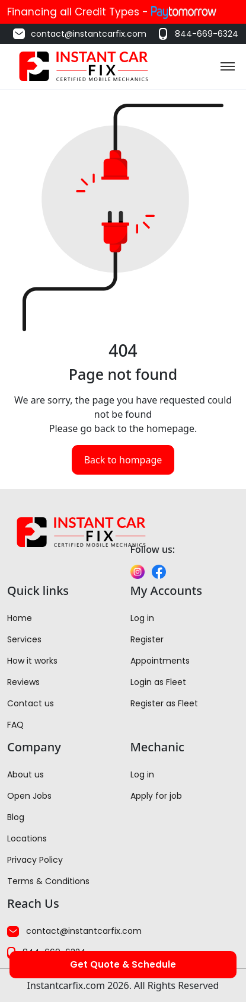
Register (147, 639)
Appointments (160, 661)
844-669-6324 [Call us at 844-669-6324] (197, 34)
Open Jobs (29, 796)
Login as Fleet (158, 682)
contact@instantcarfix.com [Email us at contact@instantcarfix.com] (79, 34)
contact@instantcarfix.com (74, 931)
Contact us (30, 703)
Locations (27, 838)
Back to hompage (123, 459)
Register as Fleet (164, 703)
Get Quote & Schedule (123, 964)
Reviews (23, 682)
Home (19, 618)
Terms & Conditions (48, 881)
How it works (32, 661)
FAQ (15, 725)
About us (25, 774)
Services (24, 639)
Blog (15, 817)
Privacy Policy (35, 860)
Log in (142, 618)
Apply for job (156, 796)
